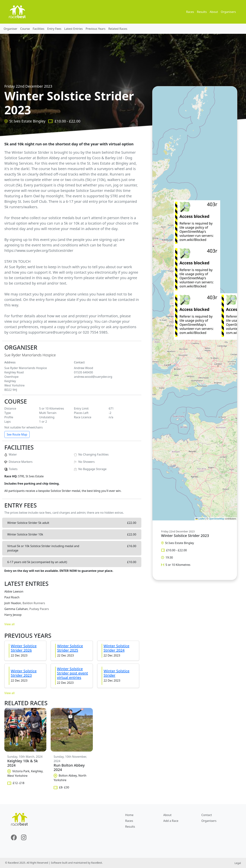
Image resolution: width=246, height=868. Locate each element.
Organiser (10, 29)
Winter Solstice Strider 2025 (70, 648)
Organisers (228, 12)
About (214, 12)
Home (129, 815)
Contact (206, 815)
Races (190, 12)
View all (9, 624)
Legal (238, 863)
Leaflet (200, 518)
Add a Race (170, 821)
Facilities (38, 29)
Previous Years (95, 29)
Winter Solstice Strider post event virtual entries (72, 673)
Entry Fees (54, 29)
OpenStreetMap (216, 518)
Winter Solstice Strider (116, 673)
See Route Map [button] (17, 434)
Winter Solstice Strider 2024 (116, 648)
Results (202, 12)
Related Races (117, 29)
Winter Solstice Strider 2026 (24, 648)
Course (25, 29)
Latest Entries (73, 29)
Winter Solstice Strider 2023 (24, 673)
